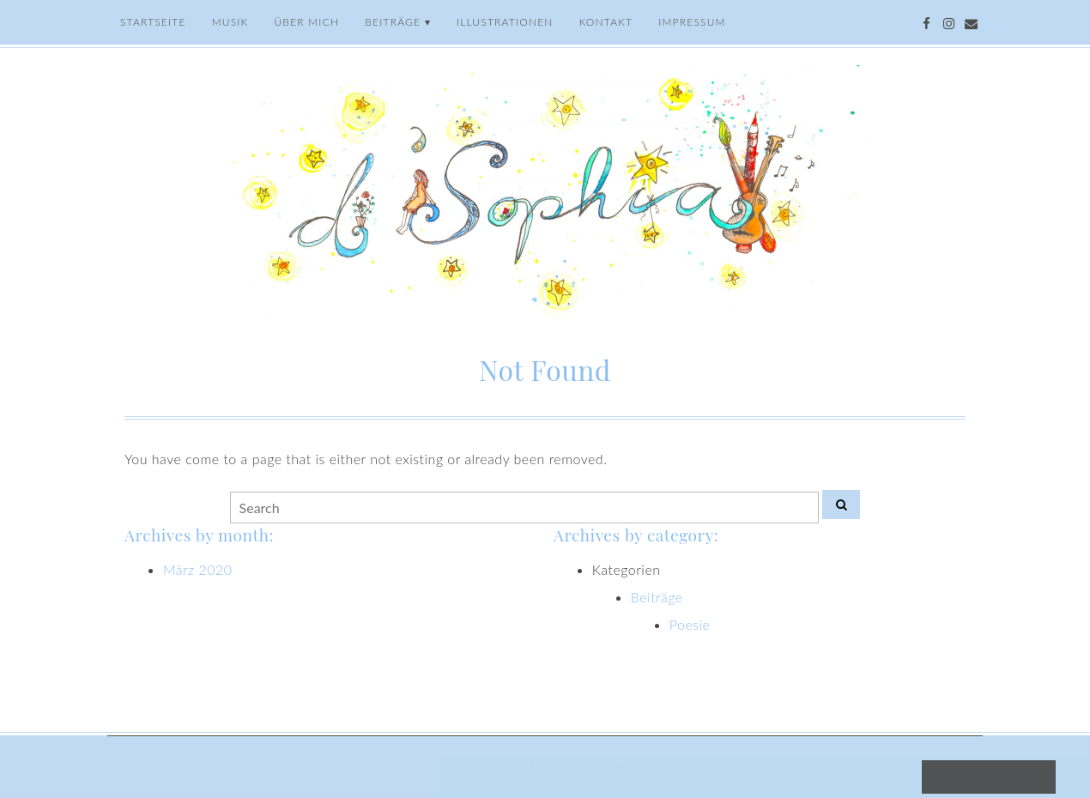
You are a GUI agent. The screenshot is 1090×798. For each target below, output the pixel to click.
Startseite (153, 21)
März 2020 (198, 569)
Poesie (690, 624)
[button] (74, 786)
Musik (230, 21)
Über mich (306, 21)
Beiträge (393, 21)
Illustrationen (505, 21)
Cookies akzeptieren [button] (989, 776)
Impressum (691, 21)
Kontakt (606, 21)
